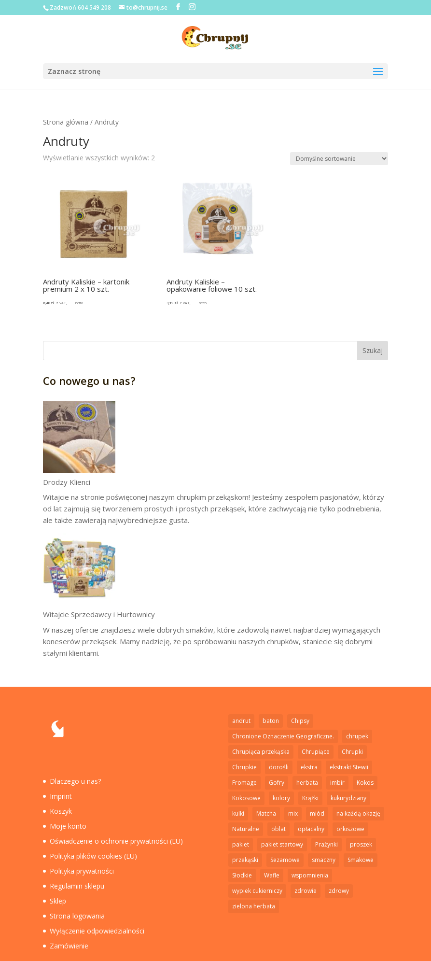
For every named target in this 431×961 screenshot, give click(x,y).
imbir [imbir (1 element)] (337, 782)
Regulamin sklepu (77, 885)
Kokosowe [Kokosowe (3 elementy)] (246, 798)
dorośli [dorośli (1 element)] (279, 767)
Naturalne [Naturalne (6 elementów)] (245, 829)
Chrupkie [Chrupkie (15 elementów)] (244, 767)
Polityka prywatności (82, 871)
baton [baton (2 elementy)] (271, 721)
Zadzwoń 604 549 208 (80, 7)
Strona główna (65, 122)
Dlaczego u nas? (75, 781)
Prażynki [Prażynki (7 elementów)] (326, 844)
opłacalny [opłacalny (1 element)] (311, 829)
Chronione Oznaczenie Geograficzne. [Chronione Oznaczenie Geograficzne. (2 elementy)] (283, 736)
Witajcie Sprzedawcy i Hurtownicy (99, 614)
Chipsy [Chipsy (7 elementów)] (300, 721)
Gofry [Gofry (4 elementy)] (276, 782)
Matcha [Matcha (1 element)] (266, 813)
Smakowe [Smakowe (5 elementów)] (361, 860)
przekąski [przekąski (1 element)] (245, 860)
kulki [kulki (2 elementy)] (238, 813)
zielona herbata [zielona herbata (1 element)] (253, 906)
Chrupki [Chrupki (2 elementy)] (352, 752)
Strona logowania (77, 915)
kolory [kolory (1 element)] (281, 798)
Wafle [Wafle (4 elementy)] (271, 875)
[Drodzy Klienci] (79, 438)
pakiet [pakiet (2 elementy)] (240, 844)
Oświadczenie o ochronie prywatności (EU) (116, 841)
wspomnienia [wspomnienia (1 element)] (310, 875)
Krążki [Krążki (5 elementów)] (310, 798)
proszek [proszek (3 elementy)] (361, 844)
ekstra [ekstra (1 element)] (309, 767)
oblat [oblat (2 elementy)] (278, 829)
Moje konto (68, 826)
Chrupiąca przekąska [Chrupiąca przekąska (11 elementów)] (261, 752)
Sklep (58, 900)
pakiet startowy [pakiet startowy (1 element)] (282, 844)
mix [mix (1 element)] (293, 813)
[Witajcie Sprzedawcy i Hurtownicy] (79, 570)
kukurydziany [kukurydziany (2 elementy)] (348, 798)
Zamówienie (69, 945)
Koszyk (61, 811)
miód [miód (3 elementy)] (317, 813)
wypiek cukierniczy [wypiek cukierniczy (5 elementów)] (257, 891)
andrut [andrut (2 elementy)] (241, 721)
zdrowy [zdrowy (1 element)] (339, 891)
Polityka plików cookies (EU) (93, 856)
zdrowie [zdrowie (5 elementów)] (305, 891)
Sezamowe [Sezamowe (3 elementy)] (285, 860)
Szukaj (372, 350)
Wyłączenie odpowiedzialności (97, 930)
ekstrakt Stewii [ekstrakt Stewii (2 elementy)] (349, 767)
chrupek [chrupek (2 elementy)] (357, 736)
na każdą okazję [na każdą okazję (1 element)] (358, 813)
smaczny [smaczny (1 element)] (323, 860)
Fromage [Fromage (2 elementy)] (244, 782)
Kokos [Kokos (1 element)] (365, 782)
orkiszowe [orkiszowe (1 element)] (350, 829)
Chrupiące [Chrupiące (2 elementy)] (316, 752)
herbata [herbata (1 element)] (307, 782)
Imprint (61, 796)
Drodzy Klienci (66, 482)
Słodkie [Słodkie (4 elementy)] (242, 875)
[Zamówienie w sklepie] (339, 158)
